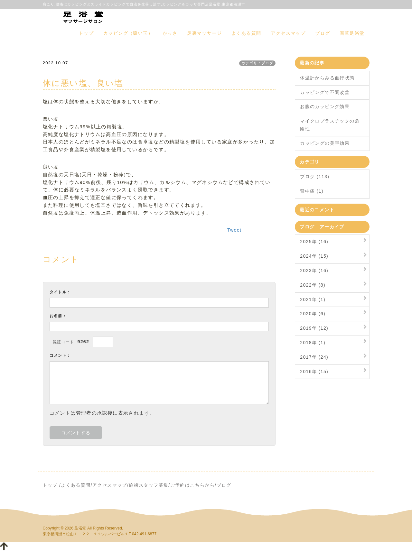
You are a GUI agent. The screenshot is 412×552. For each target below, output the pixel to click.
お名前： (58, 316)
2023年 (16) (314, 270)
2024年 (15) (314, 256)
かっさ (170, 33)
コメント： (60, 355)
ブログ (322, 33)
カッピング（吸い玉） (128, 33)
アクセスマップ (288, 33)
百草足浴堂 (352, 33)
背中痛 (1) (311, 191)
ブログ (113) (314, 176)
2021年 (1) (312, 299)
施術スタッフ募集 (148, 485)
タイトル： (60, 292)
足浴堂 (80, 528)
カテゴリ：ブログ (257, 63)
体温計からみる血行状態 (327, 77)
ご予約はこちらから (192, 485)
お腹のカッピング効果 (325, 106)
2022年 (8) (312, 285)
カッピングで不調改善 (325, 92)
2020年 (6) (312, 313)
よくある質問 (246, 33)
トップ (86, 33)
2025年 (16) (314, 241)
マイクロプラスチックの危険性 (330, 124)
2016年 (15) (314, 371)
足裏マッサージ (204, 33)
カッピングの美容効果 (325, 143)
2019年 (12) (314, 328)
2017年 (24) (314, 357)
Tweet (234, 230)
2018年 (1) (312, 342)
